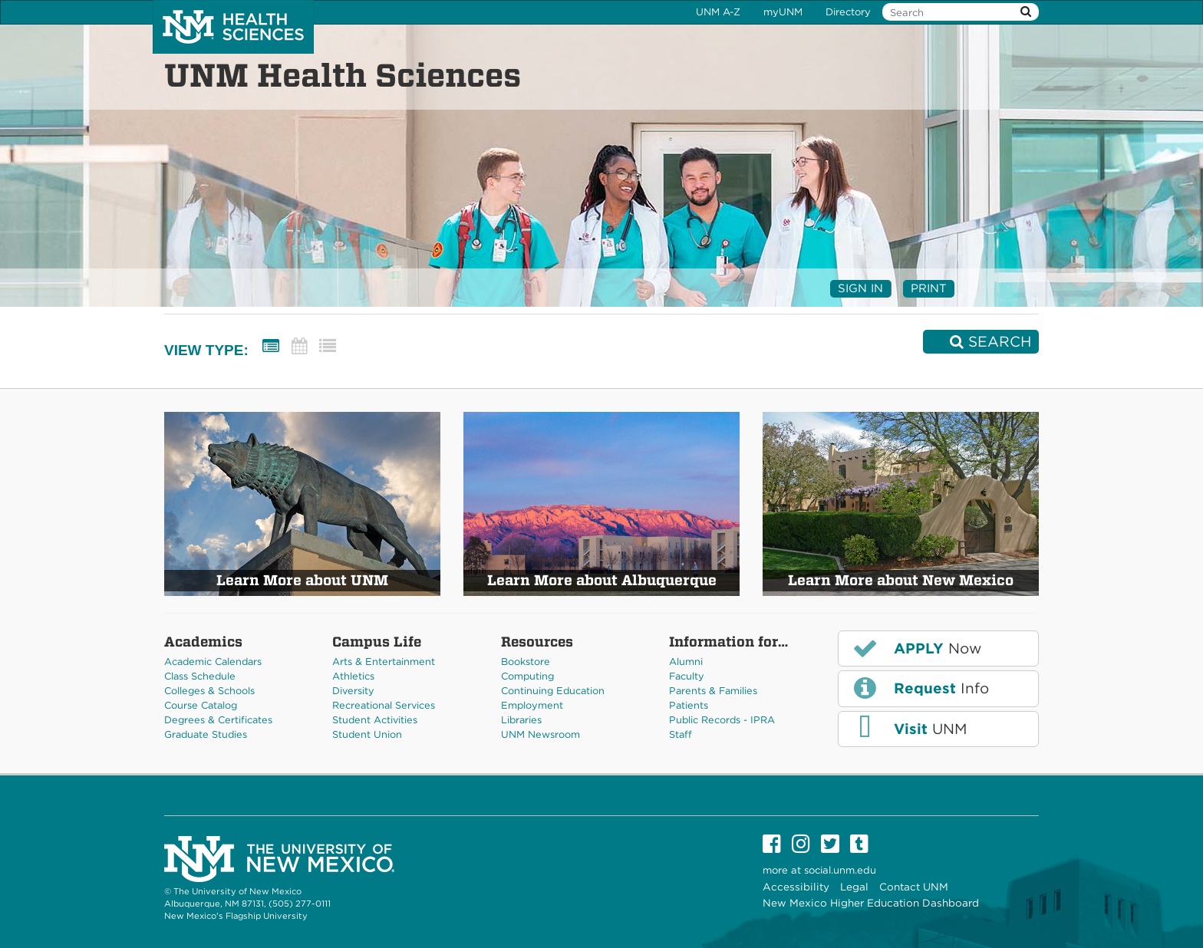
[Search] (981, 342)
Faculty (686, 676)
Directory (848, 12)
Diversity (353, 690)
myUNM (783, 12)
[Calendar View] (299, 346)
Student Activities (374, 720)
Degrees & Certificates (218, 720)
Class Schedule (200, 676)
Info (920, 688)
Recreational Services (383, 705)
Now (916, 648)
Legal (854, 887)
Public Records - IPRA (722, 720)
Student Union (367, 734)
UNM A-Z (718, 12)
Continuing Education (553, 690)
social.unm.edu (840, 870)
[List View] (327, 346)
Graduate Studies (205, 734)
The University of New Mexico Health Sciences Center (233, 27)
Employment (532, 705)
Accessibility (796, 887)
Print (929, 288)
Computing (527, 676)
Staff (680, 734)
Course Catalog (200, 705)
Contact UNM (913, 887)
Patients (688, 705)
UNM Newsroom (540, 734)
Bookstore (525, 661)
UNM (909, 728)
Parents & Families (713, 690)
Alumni (686, 661)
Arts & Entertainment (383, 661)
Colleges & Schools (209, 690)
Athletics (353, 676)
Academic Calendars (213, 661)
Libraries (521, 720)
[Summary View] (270, 346)
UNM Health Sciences (342, 75)
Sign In (860, 288)
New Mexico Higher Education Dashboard (871, 903)
